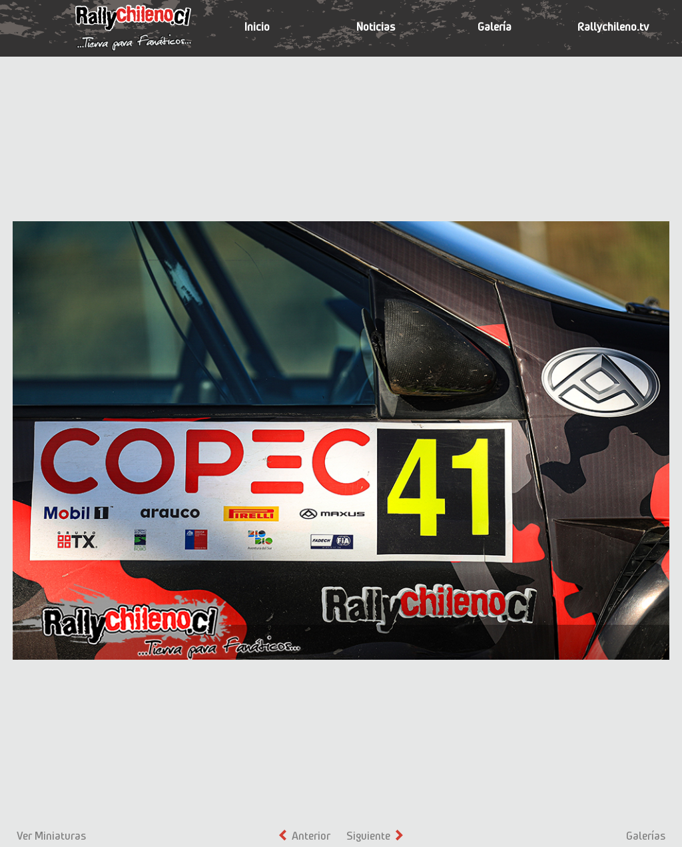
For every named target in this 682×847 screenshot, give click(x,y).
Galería (495, 26)
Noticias (375, 26)
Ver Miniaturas (51, 835)
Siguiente (374, 835)
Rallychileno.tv (613, 26)
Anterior (304, 835)
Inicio (257, 26)
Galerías (645, 835)
